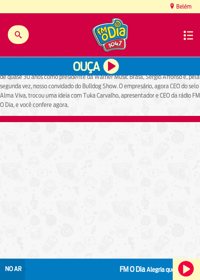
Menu (188, 35)
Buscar (18, 34)
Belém (183, 6)
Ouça (86, 67)
